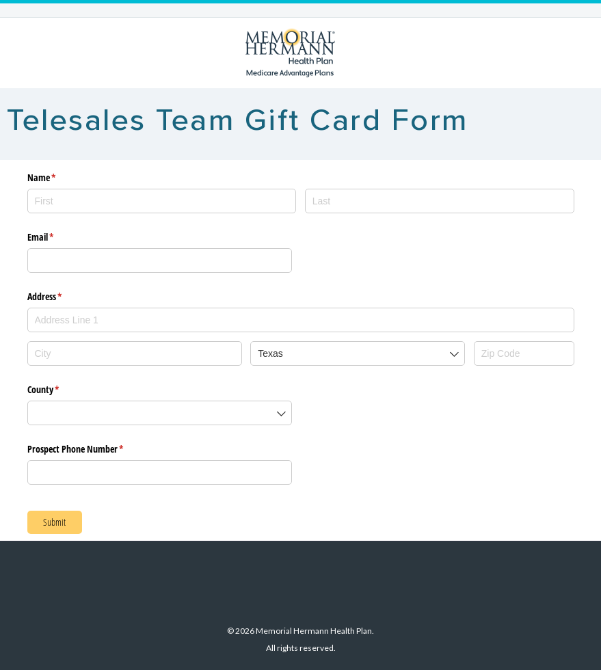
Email (56, 237)
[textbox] (300, 320)
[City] (134, 353)
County (59, 390)
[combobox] (300, 318)
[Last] (439, 201)
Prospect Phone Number (91, 449)
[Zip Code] (524, 353)
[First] (162, 201)
